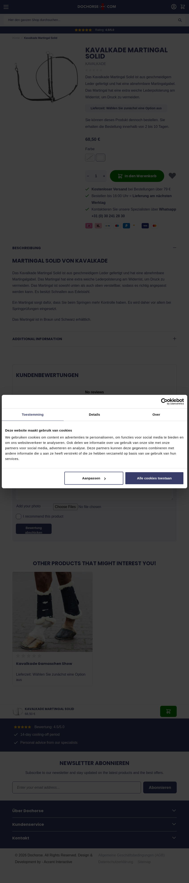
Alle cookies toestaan (154, 478)
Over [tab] (156, 414)
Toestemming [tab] (33, 414)
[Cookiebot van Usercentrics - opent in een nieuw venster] (164, 401)
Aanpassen (94, 478)
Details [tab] (94, 414)
